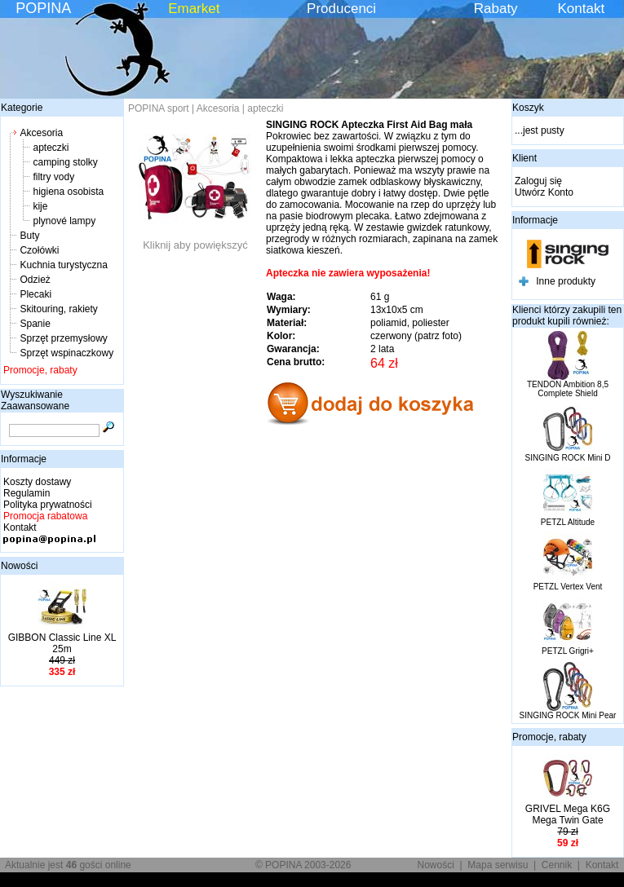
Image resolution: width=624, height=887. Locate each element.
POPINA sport (158, 108)
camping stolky (65, 162)
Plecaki (35, 294)
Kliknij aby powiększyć (196, 240)
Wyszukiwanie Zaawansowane (35, 400)
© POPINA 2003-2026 (303, 865)
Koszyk (528, 107)
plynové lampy (64, 221)
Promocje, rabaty (40, 370)
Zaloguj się (538, 181)
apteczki (51, 147)
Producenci (341, 8)
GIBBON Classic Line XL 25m (62, 643)
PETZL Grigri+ (568, 650)
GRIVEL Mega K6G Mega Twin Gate (567, 814)
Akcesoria (41, 133)
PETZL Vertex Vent (568, 586)
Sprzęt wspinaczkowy (66, 353)
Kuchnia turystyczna (63, 265)
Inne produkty (565, 281)
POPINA (43, 8)
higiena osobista (68, 191)
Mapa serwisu (497, 865)
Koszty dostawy (37, 482)
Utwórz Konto (544, 192)
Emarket (193, 8)
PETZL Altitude (568, 522)
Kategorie (21, 107)
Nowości (19, 565)
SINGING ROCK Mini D (567, 457)
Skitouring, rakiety (58, 309)
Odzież (35, 279)
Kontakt (581, 8)
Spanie (35, 323)
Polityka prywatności (47, 504)
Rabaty (496, 8)
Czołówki (39, 250)
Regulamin (26, 493)
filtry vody (53, 177)
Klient (524, 158)
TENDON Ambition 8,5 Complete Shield (568, 389)
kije (40, 206)
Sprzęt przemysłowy (63, 338)
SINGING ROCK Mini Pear (568, 715)
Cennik (557, 865)
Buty (29, 235)
